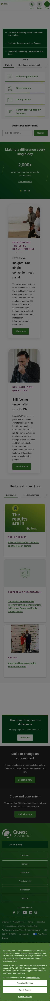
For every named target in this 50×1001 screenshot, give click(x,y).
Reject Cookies (25, 990)
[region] (25, 972)
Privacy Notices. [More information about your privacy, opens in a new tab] (33, 978)
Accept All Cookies (25, 983)
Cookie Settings (25, 997)
